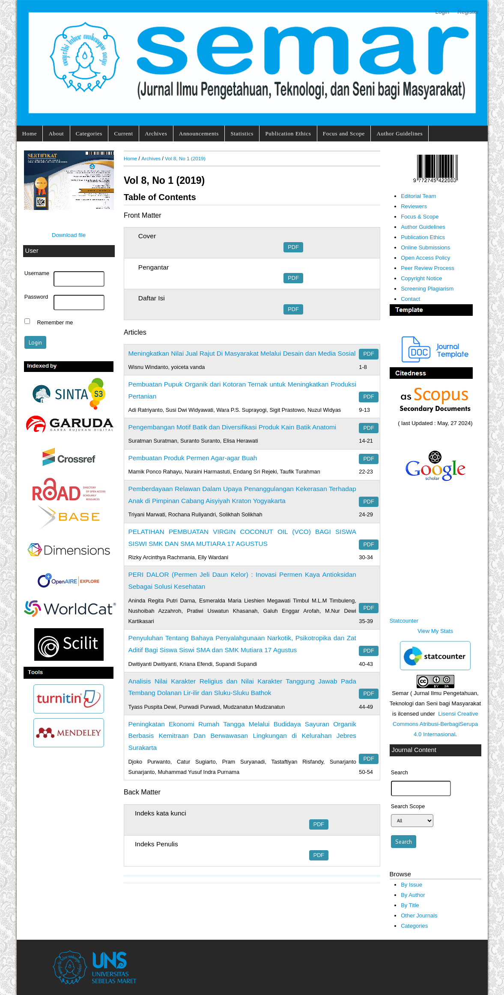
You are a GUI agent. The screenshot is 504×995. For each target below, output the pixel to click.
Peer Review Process (427, 268)
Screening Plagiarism (427, 288)
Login (442, 12)
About (56, 133)
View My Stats (435, 631)
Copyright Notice (421, 278)
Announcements (199, 133)
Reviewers (414, 206)
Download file (69, 235)
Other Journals (419, 915)
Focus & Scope (419, 216)
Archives (156, 133)
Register (468, 12)
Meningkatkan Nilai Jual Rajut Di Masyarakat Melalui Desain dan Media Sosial (242, 353)
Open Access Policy (425, 258)
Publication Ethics (288, 133)
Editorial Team (418, 196)
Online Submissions (425, 247)
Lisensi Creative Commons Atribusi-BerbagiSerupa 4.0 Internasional (435, 723)
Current (123, 133)
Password (36, 297)
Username (36, 273)
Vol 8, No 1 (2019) (185, 158)
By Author (413, 895)
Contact (410, 299)
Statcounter (404, 620)
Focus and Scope (344, 133)
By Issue (411, 884)
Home (29, 133)
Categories (89, 133)
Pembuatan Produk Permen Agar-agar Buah (192, 458)
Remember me (55, 322)
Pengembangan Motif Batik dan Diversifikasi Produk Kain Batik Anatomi (232, 427)
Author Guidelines (399, 133)
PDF (293, 247)
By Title (410, 905)
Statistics (241, 133)
